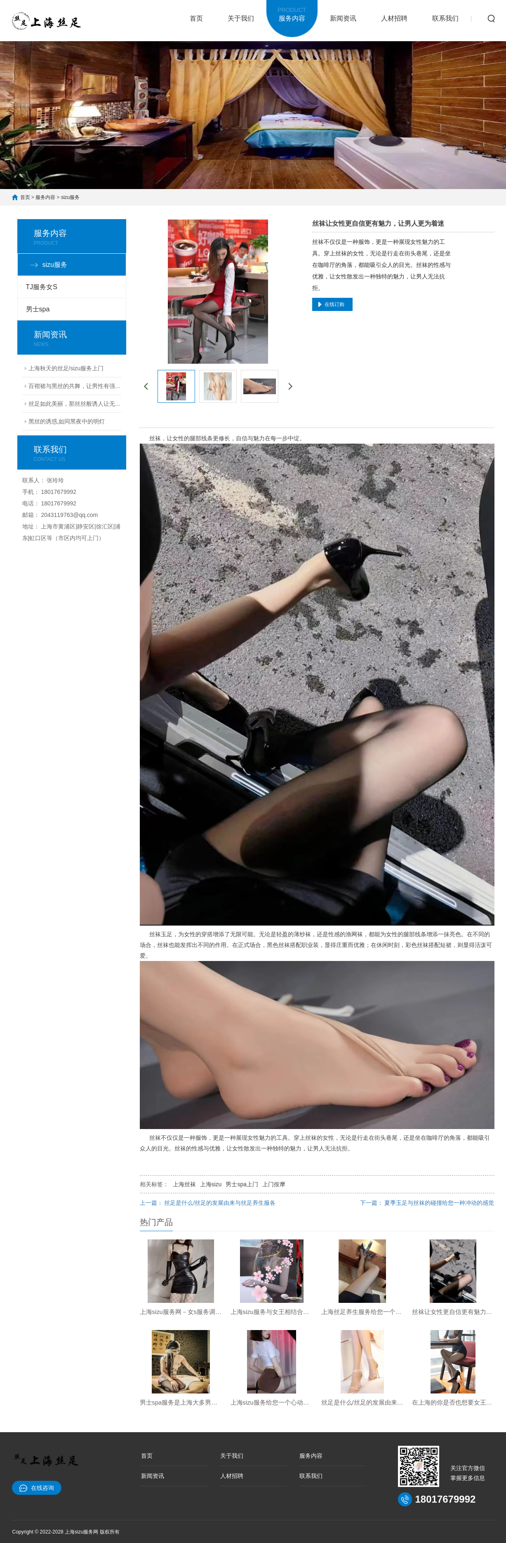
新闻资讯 (343, 18)
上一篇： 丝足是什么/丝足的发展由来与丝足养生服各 (208, 1202)
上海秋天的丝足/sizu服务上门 (66, 368)
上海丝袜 (184, 1184)
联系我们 (445, 18)
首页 (196, 18)
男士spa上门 (242, 1184)
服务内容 (292, 13)
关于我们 (241, 18)
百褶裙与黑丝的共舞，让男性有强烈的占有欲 (74, 386)
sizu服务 (70, 197)
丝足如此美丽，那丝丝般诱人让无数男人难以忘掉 (74, 403)
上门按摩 (273, 1184)
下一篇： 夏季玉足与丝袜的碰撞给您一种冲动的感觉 (427, 1202)
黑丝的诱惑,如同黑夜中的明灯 (66, 421)
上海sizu (211, 1184)
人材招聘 (394, 18)
